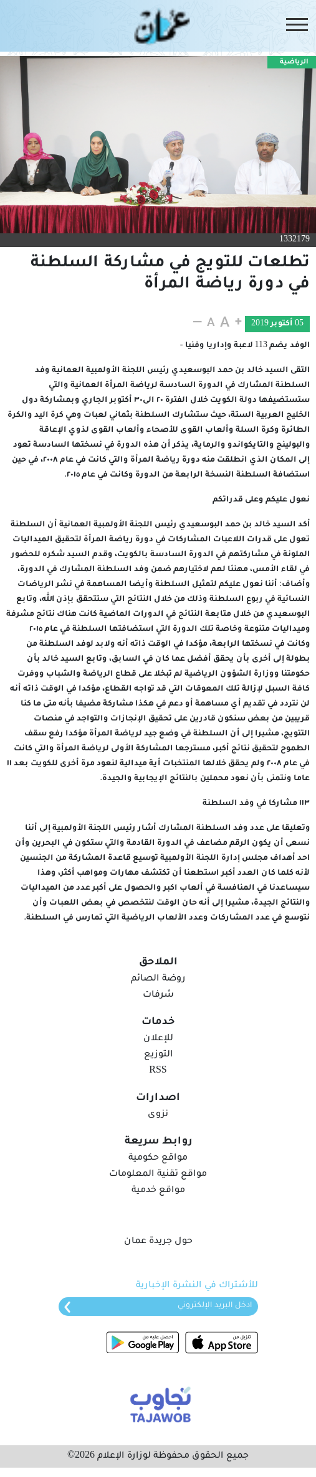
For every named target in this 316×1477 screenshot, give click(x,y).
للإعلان (158, 1039)
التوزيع (158, 1055)
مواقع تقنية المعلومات (158, 1175)
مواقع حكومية (158, 1158)
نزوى (158, 1115)
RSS (157, 1071)
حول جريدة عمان (158, 1242)
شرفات (158, 995)
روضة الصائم (158, 979)
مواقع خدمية (158, 1191)
